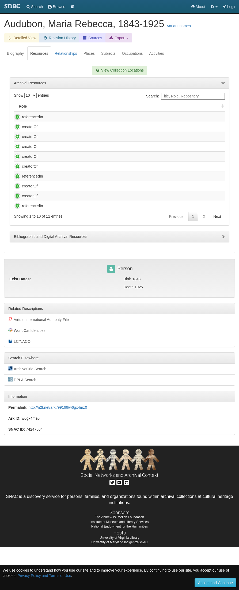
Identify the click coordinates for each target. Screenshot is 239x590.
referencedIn (27, 117)
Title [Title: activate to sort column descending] (49, 106)
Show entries (31, 95)
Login (229, 7)
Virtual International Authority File (38, 362)
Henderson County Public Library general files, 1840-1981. (91, 167)
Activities (156, 53)
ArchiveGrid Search (27, 411)
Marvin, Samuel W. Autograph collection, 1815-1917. (86, 233)
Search (34, 7)
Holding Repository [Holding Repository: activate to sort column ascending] (172, 106)
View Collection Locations (119, 70)
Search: (185, 96)
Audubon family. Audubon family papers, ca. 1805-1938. (89, 117)
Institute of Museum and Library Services (119, 565)
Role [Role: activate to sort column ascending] (23, 106)
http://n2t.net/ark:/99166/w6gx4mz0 (57, 450)
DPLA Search (22, 422)
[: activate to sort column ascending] (220, 106)
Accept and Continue (215, 583)
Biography (15, 53)
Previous (176, 259)
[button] (214, 6)
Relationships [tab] (66, 53)
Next (217, 259)
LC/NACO (19, 383)
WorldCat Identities (26, 373)
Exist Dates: (20, 322)
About (198, 7)
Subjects (108, 53)
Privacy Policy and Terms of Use (44, 575)
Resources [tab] (39, 53)
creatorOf (24, 127)
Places (89, 53)
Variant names (179, 26)
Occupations (132, 53)
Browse (56, 7)
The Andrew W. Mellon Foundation (119, 560)
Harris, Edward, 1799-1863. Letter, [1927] (77, 157)
